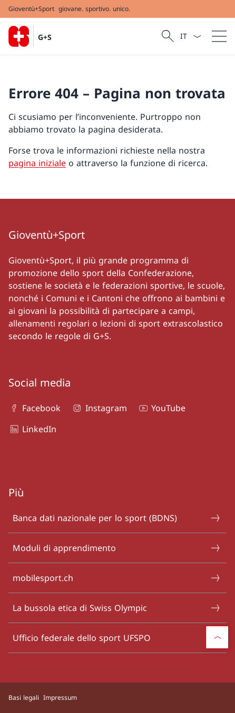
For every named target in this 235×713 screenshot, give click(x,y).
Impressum (60, 697)
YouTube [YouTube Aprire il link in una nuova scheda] (161, 408)
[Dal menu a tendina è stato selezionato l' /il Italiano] (190, 36)
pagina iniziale (37, 163)
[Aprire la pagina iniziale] (30, 36)
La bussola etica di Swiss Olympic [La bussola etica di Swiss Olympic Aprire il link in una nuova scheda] (117, 608)
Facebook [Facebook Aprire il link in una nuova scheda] (34, 408)
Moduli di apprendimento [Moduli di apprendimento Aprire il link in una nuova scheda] (117, 548)
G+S (45, 37)
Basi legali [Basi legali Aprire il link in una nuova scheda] (23, 697)
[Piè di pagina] (117, 698)
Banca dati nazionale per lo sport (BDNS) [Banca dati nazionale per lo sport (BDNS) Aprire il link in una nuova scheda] (117, 518)
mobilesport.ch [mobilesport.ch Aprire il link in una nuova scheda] (117, 578)
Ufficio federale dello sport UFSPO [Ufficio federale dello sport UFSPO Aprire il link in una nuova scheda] (117, 637)
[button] (217, 637)
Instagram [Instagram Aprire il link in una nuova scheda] (98, 408)
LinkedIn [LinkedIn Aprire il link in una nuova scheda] (32, 429)
